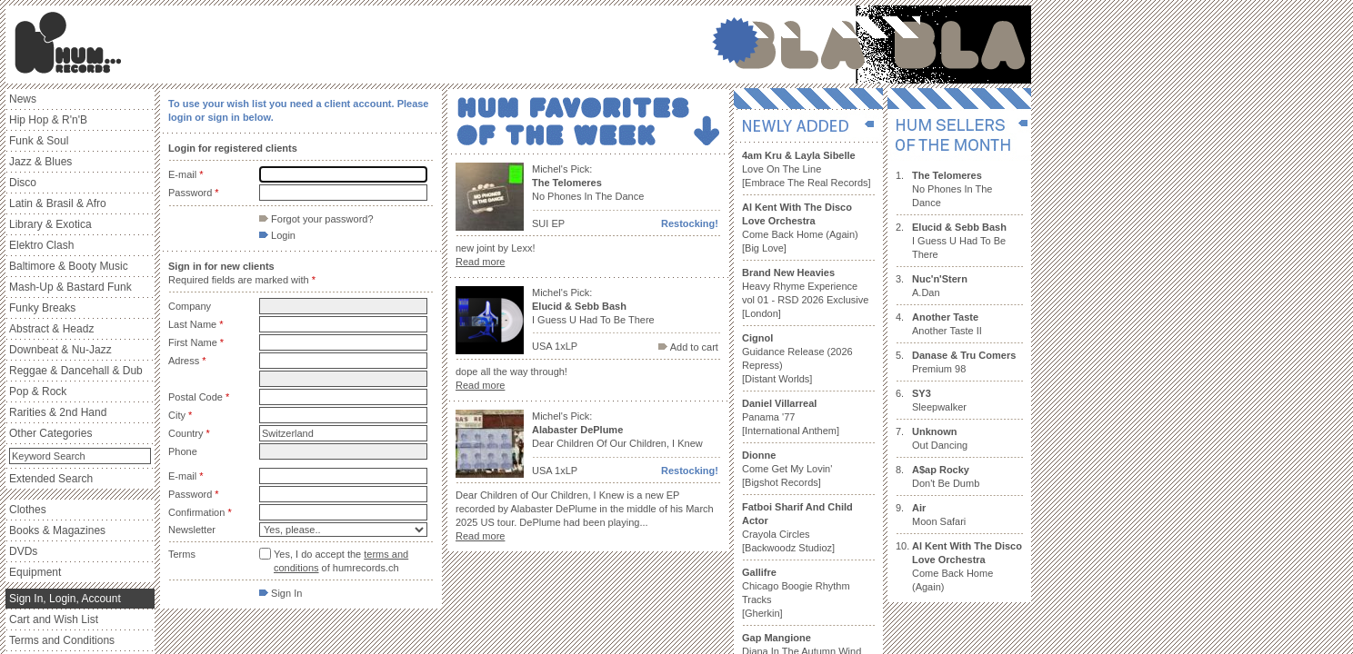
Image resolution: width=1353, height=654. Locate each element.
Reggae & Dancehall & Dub (76, 370)
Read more (480, 261)
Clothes (27, 509)
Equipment (35, 572)
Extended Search (51, 478)
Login (277, 235)
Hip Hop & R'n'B (48, 120)
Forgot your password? (316, 218)
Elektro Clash (41, 245)
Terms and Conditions (62, 640)
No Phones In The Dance (952, 189)
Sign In (280, 593)
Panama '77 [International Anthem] (790, 417)
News (22, 99)
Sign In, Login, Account (65, 598)
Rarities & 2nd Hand (57, 412)
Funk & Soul (38, 140)
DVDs (23, 551)
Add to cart (688, 347)
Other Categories (50, 433)
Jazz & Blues (40, 161)
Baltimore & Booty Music (68, 266)
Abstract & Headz (51, 328)
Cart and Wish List (53, 619)
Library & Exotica (50, 224)
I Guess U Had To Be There (959, 241)
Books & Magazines (57, 530)
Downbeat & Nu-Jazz (60, 349)
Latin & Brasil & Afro (57, 203)
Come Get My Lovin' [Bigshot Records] (787, 469)
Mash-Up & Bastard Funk (70, 287)
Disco (22, 182)
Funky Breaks (42, 308)
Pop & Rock (37, 391)
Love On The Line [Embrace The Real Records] (806, 169)
